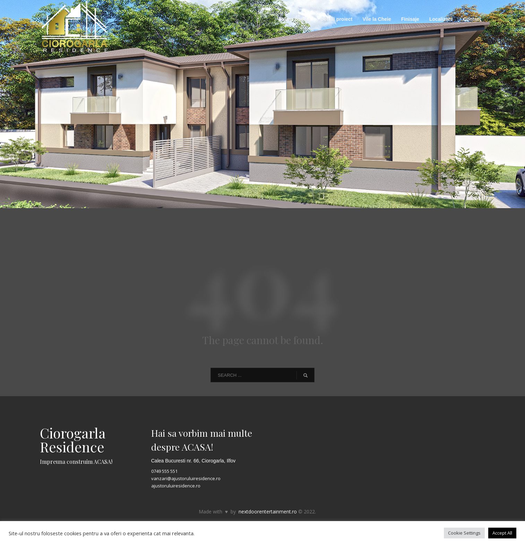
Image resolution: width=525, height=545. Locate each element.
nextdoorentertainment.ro (268, 511)
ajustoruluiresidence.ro (175, 486)
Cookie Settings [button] (464, 533)
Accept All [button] (502, 533)
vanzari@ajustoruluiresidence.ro (186, 478)
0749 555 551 (164, 471)
